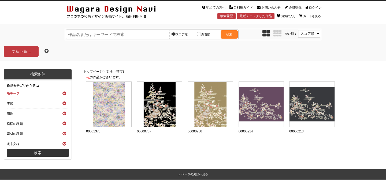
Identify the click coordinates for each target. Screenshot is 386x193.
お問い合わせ (269, 7)
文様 (109, 71)
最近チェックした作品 (256, 16)
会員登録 (293, 7)
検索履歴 (226, 16)
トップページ (93, 71)
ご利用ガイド (241, 7)
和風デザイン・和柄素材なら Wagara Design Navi (115, 13)
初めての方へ (213, 7)
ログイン (314, 7)
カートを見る (310, 16)
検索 (229, 34)
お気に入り (286, 16)
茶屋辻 (121, 71)
